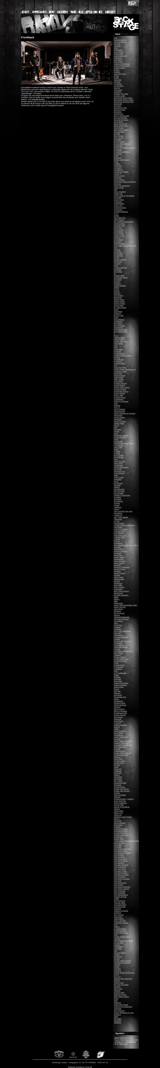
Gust (116, 403)
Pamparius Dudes (121, 637)
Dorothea (117, 270)
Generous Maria (120, 372)
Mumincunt (118, 593)
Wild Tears (118, 989)
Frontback (118, 362)
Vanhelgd (117, 957)
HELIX (116, 425)
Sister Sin (118, 769)
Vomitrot (117, 969)
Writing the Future (121, 1005)
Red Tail (117, 691)
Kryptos (117, 503)
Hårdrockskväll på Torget (124, 443)
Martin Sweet (119, 557)
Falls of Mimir (119, 340)
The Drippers (119, 855)
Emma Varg (118, 306)
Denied (117, 250)
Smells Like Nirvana (122, 791)
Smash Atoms (119, 787)
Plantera (117, 655)
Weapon (117, 987)
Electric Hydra (119, 304)
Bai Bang (117, 106)
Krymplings (118, 501)
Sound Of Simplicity (122, 807)
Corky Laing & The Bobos (124, 196)
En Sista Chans (120, 308)
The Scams (118, 885)
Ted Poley (118, 845)
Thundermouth (120, 907)
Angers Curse (119, 68)
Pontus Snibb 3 (120, 657)
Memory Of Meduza (122, 567)
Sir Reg (117, 765)
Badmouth (118, 104)
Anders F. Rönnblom (122, 64)
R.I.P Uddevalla (120, 673)
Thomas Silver (119, 903)
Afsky (116, 48)
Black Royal (118, 128)
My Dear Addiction (121, 595)
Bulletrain (117, 158)
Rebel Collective (120, 685)
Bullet (116, 156)
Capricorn (118, 166)
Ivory (116, 459)
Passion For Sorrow (122, 641)
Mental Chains (119, 569)
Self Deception (120, 747)
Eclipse (117, 292)
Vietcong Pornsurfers (122, 963)
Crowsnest (118, 210)
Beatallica (118, 112)
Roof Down (118, 717)
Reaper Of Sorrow (121, 683)
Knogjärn (117, 497)
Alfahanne (118, 58)
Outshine (117, 629)
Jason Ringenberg (121, 467)
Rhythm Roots (119, 703)
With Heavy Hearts (121, 997)
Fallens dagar (119, 338)
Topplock (117, 913)
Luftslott (117, 539)
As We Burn (119, 86)
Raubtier (117, 677)
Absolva (117, 44)
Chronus (117, 184)
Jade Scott (118, 463)
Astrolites (117, 92)
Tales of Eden (119, 843)
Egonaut (117, 294)
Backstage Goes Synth (123, 98)
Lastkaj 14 (118, 515)
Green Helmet (119, 393)
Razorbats (118, 681)
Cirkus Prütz (119, 188)
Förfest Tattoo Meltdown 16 (125, 370)
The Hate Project (120, 861)
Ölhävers (117, 1023)
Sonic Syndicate (120, 803)
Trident (116, 927)
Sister (116, 767)
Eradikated (118, 322)
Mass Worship (119, 561)
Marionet (117, 553)
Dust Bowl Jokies (121, 278)
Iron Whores (119, 457)
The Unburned (119, 891)
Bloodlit (117, 134)
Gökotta (117, 405)
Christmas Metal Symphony (125, 182)
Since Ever (118, 759)
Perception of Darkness (123, 651)
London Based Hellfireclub (124, 525)
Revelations (118, 701)
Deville (116, 258)
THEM (116, 899)
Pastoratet (118, 643)
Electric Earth (119, 302)
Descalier (117, 252)
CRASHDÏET (119, 204)
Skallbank (118, 771)
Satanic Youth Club (121, 743)
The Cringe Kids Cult (122, 849)
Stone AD (118, 821)
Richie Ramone (120, 705)
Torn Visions (119, 915)
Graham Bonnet (120, 384)
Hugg (116, 439)
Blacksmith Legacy (121, 130)
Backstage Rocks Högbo (124, 100)
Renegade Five (120, 697)
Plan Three (118, 653)
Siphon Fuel (119, 763)
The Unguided (119, 893)
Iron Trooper (119, 455)
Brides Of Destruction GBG (125, 148)
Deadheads (118, 232)
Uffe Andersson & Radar (123, 941)
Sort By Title (119, 805)
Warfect (117, 981)
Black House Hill (120, 124)
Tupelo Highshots (121, 933)
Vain (115, 951)
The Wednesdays (121, 895)
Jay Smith (118, 469)
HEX (116, 427)
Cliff (115, 190)
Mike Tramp (118, 577)
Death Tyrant (119, 236)
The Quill (117, 881)
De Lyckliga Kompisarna (123, 222)
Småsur (117, 793)
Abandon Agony (120, 40)
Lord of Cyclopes (120, 529)
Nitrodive (117, 611)
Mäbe (116, 597)
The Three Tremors (121, 889)
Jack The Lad (119, 461)
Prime (116, 663)
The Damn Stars (120, 851)
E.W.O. (117, 290)
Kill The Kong (119, 491)
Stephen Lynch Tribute (123, 817)
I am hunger (119, 445)
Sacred (117, 727)
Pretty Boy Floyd (120, 661)
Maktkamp (118, 543)
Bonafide (117, 140)
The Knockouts (120, 867)
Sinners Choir (119, 761)
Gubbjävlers (119, 399)
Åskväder (117, 1021)
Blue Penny (118, 136)
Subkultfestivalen (121, 831)
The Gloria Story (120, 859)
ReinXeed (118, 695)
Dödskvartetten (120, 286)
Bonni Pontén (119, 142)
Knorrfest (117, 499)
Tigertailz (117, 909)
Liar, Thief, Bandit (121, 517)
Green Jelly (118, 395)
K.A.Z (116, 481)
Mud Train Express (121, 591)
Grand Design (119, 386)
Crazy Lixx (118, 206)
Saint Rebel (118, 733)
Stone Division (119, 823)
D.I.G (116, 214)
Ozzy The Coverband (122, 631)
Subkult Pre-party (121, 829)
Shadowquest (119, 751)
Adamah (117, 46)
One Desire (118, 621)
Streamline (118, 825)
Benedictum (118, 114)
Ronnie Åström (120, 715)
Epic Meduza (119, 320)
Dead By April (119, 226)
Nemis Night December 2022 (125, 605)
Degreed (117, 242)
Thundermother (120, 905)
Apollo (116, 78)
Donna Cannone (120, 268)
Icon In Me (118, 447)
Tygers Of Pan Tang (122, 937)
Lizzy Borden (119, 523)
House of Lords (120, 437)
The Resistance (120, 883)
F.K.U (116, 336)
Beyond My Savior (121, 120)
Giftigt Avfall (118, 378)
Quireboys (118, 669)
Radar (116, 675)
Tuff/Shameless (120, 931)
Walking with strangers (123, 979)
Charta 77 (118, 174)
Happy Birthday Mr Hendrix (125, 413)
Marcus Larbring (120, 551)
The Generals (119, 857)
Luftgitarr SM (119, 537)
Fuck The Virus (120, 368)
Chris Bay (118, 178)
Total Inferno (119, 919)
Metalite (117, 575)
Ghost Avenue (119, 376)
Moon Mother (119, 587)
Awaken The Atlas (121, 94)
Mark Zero (118, 555)
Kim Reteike (119, 493)
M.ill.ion (117, 541)
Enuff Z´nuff (118, 316)
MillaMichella (119, 579)
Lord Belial (118, 527)
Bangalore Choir (120, 108)
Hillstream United (121, 435)
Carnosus (118, 168)
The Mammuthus (120, 873)
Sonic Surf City (120, 801)
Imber (116, 449)
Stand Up (117, 815)
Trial (115, 925)
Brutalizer (118, 154)
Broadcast (118, 150)
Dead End (118, 228)
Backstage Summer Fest (124, 102)
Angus (116, 70)
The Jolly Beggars (121, 865)
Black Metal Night (121, 126)
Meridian (117, 571)
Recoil (116, 689)
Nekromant (118, 603)
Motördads (118, 589)
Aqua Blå (117, 80)
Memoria (117, 565)
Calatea (117, 164)
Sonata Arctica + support (124, 799)
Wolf (116, 1001)
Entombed (118, 312)
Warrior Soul (119, 983)
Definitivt (117, 238)
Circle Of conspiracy (122, 186)
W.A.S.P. (117, 977)
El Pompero (118, 296)
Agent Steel (118, 54)
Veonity (117, 959)
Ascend (117, 88)
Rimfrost (117, 707)
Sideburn (117, 757)
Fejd (115, 348)
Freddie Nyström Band (123, 356)
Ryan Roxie (118, 721)
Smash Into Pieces (121, 789)
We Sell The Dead (121, 985)
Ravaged (117, 679)
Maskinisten (118, 559)
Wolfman (117, 1003)
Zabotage (118, 1009)
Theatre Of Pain (120, 897)
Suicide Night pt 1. (121, 835)
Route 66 (117, 719)
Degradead (118, 240)
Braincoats (118, 146)
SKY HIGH (118, 781)
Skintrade (118, 773)
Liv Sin (116, 521)
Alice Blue (118, 60)
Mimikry (117, 581)
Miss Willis (118, 585)
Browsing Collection (122, 152)
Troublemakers (120, 929)
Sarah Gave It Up (121, 737)
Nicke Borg (118, 609)
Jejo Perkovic (119, 473)
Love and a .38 (120, 535)
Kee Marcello (119, 489)
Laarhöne (118, 507)
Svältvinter (118, 837)
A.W (115, 38)
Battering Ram (119, 110)
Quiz (116, 671)
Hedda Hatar (119, 423)
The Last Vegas (120, 871)
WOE (116, 999)
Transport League (121, 923)
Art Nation (118, 84)
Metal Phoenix (119, 573)
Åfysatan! (117, 1019)
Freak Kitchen (119, 354)
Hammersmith (119, 411)
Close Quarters (120, 192)
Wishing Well (119, 993)
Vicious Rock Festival (122, 961)
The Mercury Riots (121, 875)
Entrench (117, 314)
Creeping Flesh (120, 208)
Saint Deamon (119, 731)
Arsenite (117, 82)
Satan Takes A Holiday (123, 741)
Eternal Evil (118, 328)
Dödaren (117, 284)
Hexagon (117, 429)
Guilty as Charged (121, 401)
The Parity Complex (122, 879)
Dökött (116, 288)
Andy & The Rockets (122, 66)
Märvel (116, 599)
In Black (117, 451)
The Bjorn (118, 847)
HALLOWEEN (119, 409)
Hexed (116, 431)
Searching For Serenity (123, 745)
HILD (116, 433)
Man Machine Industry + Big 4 (126, 545)
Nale (116, 601)
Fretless (117, 358)
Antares (117, 72)
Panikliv (117, 639)
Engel (116, 310)
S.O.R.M (117, 723)
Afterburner (118, 50)
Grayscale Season (121, 391)
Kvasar (117, 505)
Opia (116, 623)
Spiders (117, 809)
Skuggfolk (118, 777)
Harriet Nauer (119, 417)
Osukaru (117, 627)
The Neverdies (120, 877)
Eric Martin (118, 324)
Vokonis (117, 965)
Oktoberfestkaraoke (122, 617)
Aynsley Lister (119, 96)
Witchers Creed (120, 995)
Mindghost (118, 583)
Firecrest (117, 352)
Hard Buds (118, 415)
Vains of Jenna (120, 953)
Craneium (118, 202)
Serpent (117, 749)
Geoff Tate (118, 374)
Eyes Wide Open (120, 332)
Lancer (116, 509)
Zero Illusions (119, 1011)
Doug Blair (118, 272)
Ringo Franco (119, 709)
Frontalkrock (119, 360)
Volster (116, 967)
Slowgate (117, 785)
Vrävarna (117, 971)
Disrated (117, 264)
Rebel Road (118, 687)
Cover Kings (119, 200)
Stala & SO (118, 813)
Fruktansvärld (119, 364)
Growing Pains (120, 397)
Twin (116, 935)
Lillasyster (118, 519)
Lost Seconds (119, 531)
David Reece (119, 220)
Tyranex (117, 939)
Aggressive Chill (120, 56)
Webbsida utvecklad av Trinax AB (80, 1067)
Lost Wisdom (119, 533)
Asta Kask (118, 90)
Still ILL (117, 819)
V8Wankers (118, 947)
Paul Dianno (119, 645)
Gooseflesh (118, 382)
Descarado (118, 254)
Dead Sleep (118, 230)
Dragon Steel (119, 276)
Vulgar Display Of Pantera (124, 973)
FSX (115, 366)
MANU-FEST (119, 549)
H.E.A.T (117, 407)
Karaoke (117, 485)
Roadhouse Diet (120, 713)
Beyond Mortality (120, 118)
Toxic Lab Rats (120, 921)
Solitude (117, 797)
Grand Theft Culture (122, 387)
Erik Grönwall (119, 326)
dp (115, 274)
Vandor (117, 955)
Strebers (117, 827)
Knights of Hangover (122, 495)
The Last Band (120, 869)
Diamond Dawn (120, 260)
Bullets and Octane (121, 160)
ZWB (116, 1017)
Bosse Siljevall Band (122, 144)
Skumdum (118, 779)
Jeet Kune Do (119, 471)
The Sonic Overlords (122, 887)
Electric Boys (119, 300)
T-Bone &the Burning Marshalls (126, 841)
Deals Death (119, 234)
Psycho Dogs (119, 665)
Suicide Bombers (121, 833)
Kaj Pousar (118, 483)
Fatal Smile (118, 344)
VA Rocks (118, 949)
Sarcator (117, 739)
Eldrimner (118, 298)
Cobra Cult (118, 194)
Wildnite (117, 991)
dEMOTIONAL (120, 244)
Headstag (118, 419)
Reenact (117, 693)
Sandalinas (118, 735)
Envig (116, 318)
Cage (116, 162)
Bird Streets (118, 122)
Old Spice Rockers (121, 619)
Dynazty (117, 282)
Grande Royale (120, 389)
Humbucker (118, 441)
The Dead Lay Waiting (123, 853)
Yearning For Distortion (123, 1007)
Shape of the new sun (122, 753)
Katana (117, 487)
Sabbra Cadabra (120, 725)
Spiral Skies (118, 811)
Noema (117, 615)
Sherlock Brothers (121, 755)
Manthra (117, 547)
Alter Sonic (118, 62)
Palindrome (118, 635)
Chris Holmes (119, 180)
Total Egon (118, 917)
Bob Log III (118, 138)
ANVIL (116, 76)
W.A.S (116, 975)
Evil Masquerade (120, 330)
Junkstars (118, 479)
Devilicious (118, 256)
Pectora (117, 649)
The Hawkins (119, 863)
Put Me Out (118, 667)
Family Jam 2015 (121, 342)
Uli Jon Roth (119, 943)
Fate (116, 346)
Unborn (117, 945)
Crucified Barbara (121, 212)
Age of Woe (118, 52)
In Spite (117, 453)
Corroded (117, 198)
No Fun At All (119, 613)
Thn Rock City (119, 901)
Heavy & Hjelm (120, 421)
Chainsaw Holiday (121, 172)
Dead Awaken (119, 224)
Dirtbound (118, 262)
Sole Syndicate (120, 795)
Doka (116, 266)
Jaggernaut (118, 465)
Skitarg (117, 775)
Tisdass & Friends (121, 911)
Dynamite (118, 280)
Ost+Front (118, 625)
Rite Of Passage (120, 711)
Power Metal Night (121, 659)
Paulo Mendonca (120, 647)
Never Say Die (120, 607)
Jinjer (116, 475)
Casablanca (118, 170)
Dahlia (116, 216)
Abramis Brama (120, 42)
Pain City (117, 633)
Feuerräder (118, 350)
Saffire (116, 729)
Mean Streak (119, 563)
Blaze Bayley (119, 132)
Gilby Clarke (119, 380)
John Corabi (119, 477)
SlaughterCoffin (120, 783)
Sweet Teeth (119, 839)
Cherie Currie (119, 176)
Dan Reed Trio (120, 218)
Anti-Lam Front (120, 74)
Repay (116, 699)
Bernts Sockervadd (121, 116)
